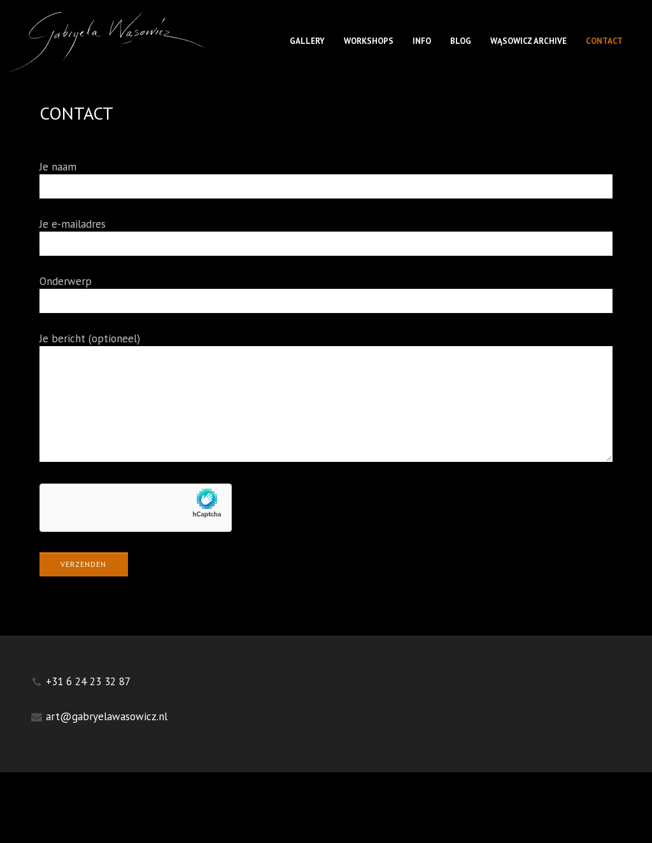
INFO (422, 41)
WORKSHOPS (368, 41)
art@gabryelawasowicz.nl (106, 735)
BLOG (460, 41)
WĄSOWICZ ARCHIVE (528, 41)
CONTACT (604, 41)
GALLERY (307, 41)
